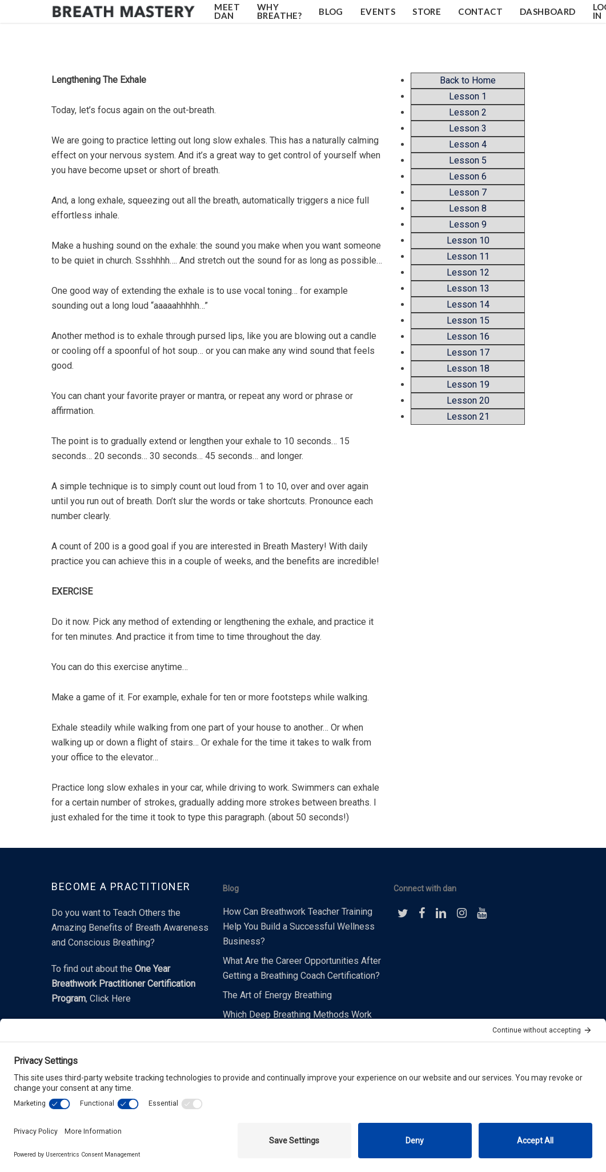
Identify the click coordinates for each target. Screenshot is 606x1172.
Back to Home (468, 80)
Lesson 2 (468, 112)
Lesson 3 (468, 128)
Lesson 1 (468, 96)
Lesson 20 (468, 400)
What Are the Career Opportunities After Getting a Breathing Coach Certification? (302, 968)
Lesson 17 (468, 352)
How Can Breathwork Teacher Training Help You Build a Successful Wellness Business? (299, 926)
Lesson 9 (468, 224)
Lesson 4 (468, 144)
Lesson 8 (468, 208)
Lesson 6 (468, 176)
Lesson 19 (468, 384)
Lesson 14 (468, 304)
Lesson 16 (468, 336)
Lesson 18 (468, 368)
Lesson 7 (468, 192)
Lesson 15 (468, 320)
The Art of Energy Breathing (277, 995)
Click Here (110, 998)
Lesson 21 (468, 416)
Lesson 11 (468, 256)
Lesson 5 (468, 160)
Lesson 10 (468, 240)
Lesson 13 (468, 288)
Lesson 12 (468, 272)
